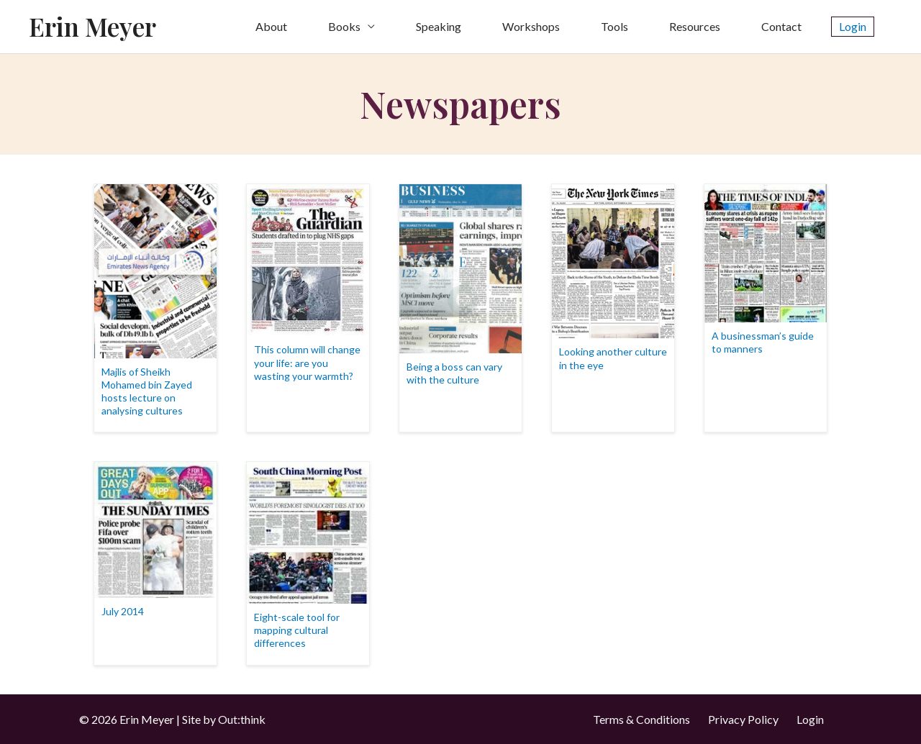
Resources (694, 26)
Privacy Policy (743, 719)
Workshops (531, 26)
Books (344, 26)
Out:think (242, 719)
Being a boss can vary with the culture (454, 373)
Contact (781, 26)
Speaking (438, 26)
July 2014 (122, 611)
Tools (614, 26)
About (271, 26)
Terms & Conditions (641, 719)
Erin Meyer (92, 26)
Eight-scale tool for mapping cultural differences (297, 630)
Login (810, 719)
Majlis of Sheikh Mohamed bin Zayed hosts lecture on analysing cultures (146, 391)
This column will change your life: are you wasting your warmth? (307, 362)
